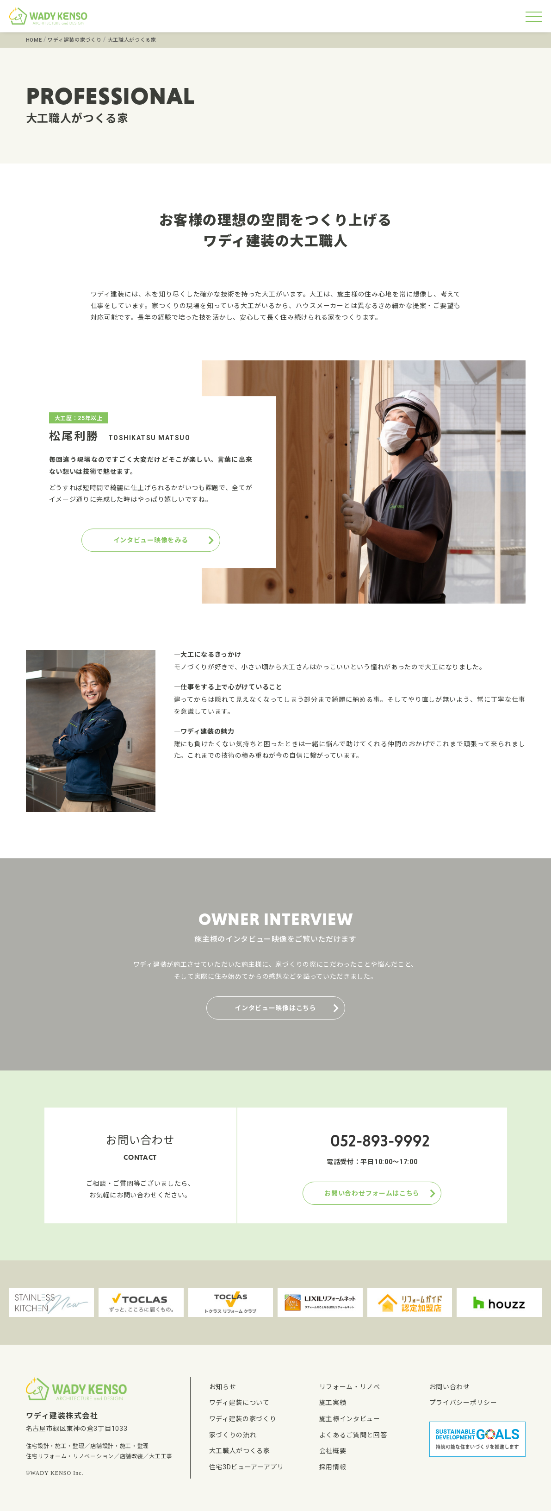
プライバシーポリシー (463, 1402)
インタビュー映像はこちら (275, 1008)
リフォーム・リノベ (349, 1387)
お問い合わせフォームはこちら (372, 1193)
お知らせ (222, 1387)
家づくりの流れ (233, 1435)
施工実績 (333, 1402)
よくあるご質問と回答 (353, 1435)
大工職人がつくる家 (239, 1450)
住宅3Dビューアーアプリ (246, 1467)
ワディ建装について (239, 1402)
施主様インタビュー (349, 1419)
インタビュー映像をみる (150, 540)
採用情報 (333, 1467)
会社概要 (333, 1450)
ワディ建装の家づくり (243, 1419)
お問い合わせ (449, 1387)
